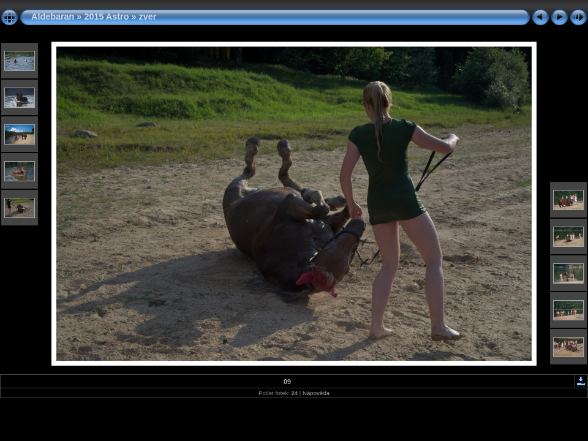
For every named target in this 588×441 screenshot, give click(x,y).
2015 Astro (106, 16)
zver (147, 16)
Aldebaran (52, 16)
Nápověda (316, 393)
